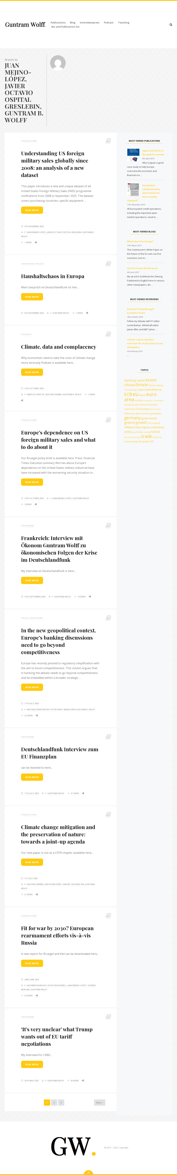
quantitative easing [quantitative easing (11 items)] (141, 432)
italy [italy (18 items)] (137, 427)
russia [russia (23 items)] (155, 431)
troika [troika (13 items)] (127, 441)
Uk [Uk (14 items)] (139, 441)
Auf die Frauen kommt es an (142, 268)
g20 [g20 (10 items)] (133, 413)
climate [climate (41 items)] (141, 384)
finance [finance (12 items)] (144, 404)
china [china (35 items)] (129, 384)
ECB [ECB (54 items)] (128, 394)
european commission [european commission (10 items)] (153, 400)
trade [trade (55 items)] (146, 436)
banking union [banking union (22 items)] (134, 380)
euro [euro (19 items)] (142, 395)
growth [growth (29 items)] (141, 422)
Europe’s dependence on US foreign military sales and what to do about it (58, 439)
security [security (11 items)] (137, 437)
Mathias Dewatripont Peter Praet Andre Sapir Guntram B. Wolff (61, 709)
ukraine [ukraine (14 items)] (145, 441)
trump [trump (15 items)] (134, 441)
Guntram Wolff (61, 313)
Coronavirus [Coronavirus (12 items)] (130, 389)
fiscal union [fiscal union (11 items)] (155, 409)
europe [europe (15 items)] (139, 400)
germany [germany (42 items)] (132, 417)
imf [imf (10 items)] (149, 423)
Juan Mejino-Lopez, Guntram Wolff (71, 498)
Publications (58, 22)
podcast (39, 263)
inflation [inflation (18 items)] (129, 427)
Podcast (109, 22)
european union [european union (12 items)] (132, 404)
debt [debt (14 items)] (148, 389)
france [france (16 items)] (128, 413)
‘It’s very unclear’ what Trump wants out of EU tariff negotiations (57, 1036)
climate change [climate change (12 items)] (155, 385)
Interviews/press (89, 22)
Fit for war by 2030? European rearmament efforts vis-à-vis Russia (57, 935)
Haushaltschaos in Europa (52, 276)
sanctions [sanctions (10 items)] (128, 437)
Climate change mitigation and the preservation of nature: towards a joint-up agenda (58, 834)
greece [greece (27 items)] (129, 422)
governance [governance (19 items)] (149, 418)
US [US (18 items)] (152, 441)
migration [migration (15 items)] (146, 427)
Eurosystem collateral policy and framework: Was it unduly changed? (143, 193)
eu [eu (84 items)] (136, 394)
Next (92, 1104)
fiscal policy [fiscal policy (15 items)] (142, 408)
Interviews (28, 263)
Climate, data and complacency (58, 346)
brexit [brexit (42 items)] (151, 380)
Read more (32, 210)
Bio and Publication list (66, 26)
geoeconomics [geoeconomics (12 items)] (143, 413)
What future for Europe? (140, 241)
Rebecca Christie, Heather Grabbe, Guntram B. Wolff (54, 394)
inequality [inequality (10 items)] (155, 423)
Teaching (123, 22)
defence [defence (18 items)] (156, 389)
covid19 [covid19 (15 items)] (141, 389)
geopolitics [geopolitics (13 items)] (156, 413)
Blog (72, 22)
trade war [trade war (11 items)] (157, 437)
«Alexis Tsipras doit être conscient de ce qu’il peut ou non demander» (145, 343)
